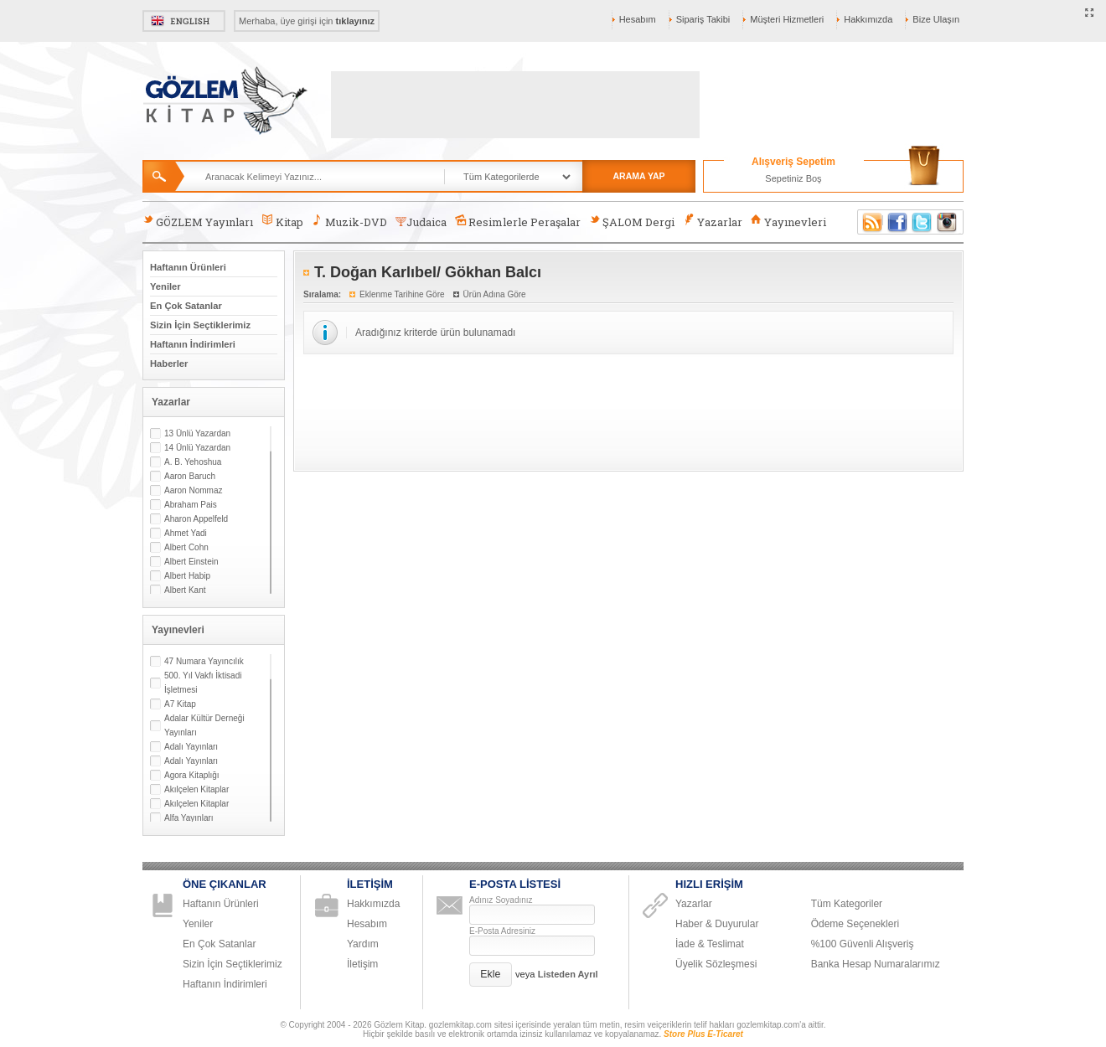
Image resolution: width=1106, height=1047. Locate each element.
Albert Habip (187, 575)
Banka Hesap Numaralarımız (875, 964)
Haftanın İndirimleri (192, 344)
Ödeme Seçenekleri (855, 924)
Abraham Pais (190, 504)
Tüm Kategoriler (846, 904)
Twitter (922, 222)
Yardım (363, 944)
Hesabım (637, 19)
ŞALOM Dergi (631, 222)
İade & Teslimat (709, 944)
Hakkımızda (868, 19)
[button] (490, 974)
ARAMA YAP (638, 176)
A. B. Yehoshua (192, 462)
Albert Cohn (186, 547)
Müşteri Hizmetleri (787, 19)
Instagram (947, 222)
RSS (869, 222)
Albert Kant (184, 590)
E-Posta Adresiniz (502, 931)
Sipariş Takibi (703, 19)
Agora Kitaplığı (192, 775)
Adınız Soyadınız (501, 900)
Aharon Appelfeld (196, 519)
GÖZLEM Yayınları (197, 222)
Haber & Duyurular (716, 924)
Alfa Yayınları (189, 818)
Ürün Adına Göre (494, 294)
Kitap (281, 222)
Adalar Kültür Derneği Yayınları (204, 725)
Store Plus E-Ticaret (703, 1034)
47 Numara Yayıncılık (204, 661)
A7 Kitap (180, 704)
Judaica (421, 222)
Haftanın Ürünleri (188, 267)
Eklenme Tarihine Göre (402, 294)
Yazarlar (712, 222)
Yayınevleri (788, 222)
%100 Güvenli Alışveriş (862, 944)
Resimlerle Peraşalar (518, 222)
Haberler (169, 363)
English (183, 21)
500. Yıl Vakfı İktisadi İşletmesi (202, 682)
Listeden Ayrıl (568, 974)
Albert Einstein (191, 561)
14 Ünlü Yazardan (197, 447)
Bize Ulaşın (935, 19)
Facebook (897, 222)
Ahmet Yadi (185, 533)
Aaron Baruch (189, 476)
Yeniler (165, 286)
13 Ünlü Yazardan (197, 433)
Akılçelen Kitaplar (196, 789)
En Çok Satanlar (186, 306)
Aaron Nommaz (193, 490)
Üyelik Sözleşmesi (716, 964)
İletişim (362, 964)
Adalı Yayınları (191, 746)
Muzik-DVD (349, 222)
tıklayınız (355, 21)
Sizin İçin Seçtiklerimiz (200, 325)
